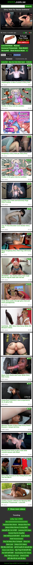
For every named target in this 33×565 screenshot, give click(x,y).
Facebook (17, 55)
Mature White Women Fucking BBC (16, 527)
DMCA (16, 563)
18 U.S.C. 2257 (24, 563)
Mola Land (9, 544)
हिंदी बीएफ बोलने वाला (7, 547)
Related (9, 59)
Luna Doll (4, 62)
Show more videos (16, 509)
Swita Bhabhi (25, 536)
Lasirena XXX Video (24, 530)
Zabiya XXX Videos (21, 544)
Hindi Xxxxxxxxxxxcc (16, 538)
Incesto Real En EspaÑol (16, 533)
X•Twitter (9, 55)
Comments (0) (21, 59)
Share (3, 55)
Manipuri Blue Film (24, 524)
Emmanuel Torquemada (9, 48)
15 (25, 32)
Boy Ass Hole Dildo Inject (17, 62)
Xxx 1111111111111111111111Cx (16, 521)
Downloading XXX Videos (23, 552)
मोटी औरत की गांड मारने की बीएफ (16, 558)
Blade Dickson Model (18, 50)
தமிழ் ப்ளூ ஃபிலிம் (16, 519)
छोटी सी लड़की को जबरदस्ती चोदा (23, 547)
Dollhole (29, 62)
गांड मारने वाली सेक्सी (7, 552)
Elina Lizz (27, 541)
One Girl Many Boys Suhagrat (12, 541)
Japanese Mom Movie (10, 524)
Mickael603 (5, 50)
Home (6, 563)
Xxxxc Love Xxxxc (8, 550)
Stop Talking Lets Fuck (11, 555)
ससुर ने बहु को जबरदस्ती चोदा (23, 550)
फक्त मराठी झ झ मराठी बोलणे (12, 536)
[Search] (13, 6)
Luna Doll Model (6, 45)
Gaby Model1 (23, 48)
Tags (10, 563)
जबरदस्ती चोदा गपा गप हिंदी (9, 530)
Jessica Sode (24, 555)
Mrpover (17, 45)
